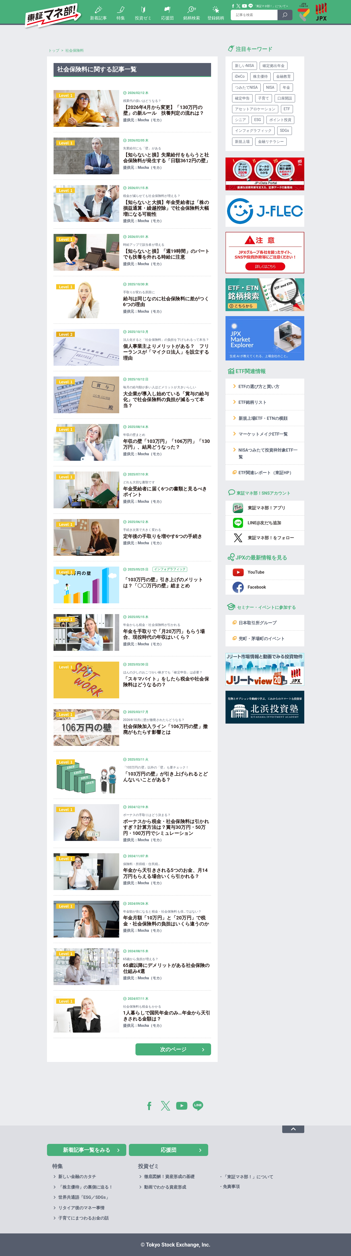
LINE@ (199, 1107)
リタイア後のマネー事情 (81, 1207)
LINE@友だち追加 (264, 522)
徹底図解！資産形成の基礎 (169, 1176)
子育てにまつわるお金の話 (83, 1218)
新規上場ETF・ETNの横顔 (263, 418)
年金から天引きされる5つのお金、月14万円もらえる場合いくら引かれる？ (165, 873)
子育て (263, 98)
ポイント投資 (280, 120)
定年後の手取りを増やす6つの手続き (162, 536)
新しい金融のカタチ (77, 1176)
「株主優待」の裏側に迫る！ (85, 1187)
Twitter (238, 6)
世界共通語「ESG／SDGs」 (84, 1197)
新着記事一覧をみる (86, 1150)
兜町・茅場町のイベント (262, 638)
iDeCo (240, 76)
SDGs (284, 130)
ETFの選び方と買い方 (259, 386)
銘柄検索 (191, 17)
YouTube (244, 6)
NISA (270, 87)
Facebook (233, 6)
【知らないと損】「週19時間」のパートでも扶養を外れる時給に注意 (166, 254)
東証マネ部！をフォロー (271, 537)
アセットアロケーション (255, 109)
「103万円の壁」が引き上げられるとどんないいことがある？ (165, 777)
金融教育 (283, 76)
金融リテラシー (271, 141)
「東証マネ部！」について (270, 6)
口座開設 (284, 98)
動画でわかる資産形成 (165, 1187)
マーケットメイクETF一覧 (263, 434)
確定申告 (242, 98)
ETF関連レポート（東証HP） (266, 472)
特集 (121, 17)
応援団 (167, 17)
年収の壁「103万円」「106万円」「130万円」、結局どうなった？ (166, 444)
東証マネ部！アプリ (267, 507)
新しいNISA (244, 66)
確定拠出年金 (274, 66)
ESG (257, 120)
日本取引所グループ (257, 622)
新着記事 (98, 17)
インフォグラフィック (253, 130)
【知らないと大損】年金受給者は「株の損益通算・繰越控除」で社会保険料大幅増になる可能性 (166, 208)
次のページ (173, 1049)
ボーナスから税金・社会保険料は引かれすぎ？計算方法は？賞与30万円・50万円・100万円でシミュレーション (166, 827)
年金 (286, 87)
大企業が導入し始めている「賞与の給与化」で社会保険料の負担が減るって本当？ (166, 399)
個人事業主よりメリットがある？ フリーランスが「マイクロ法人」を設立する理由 (166, 352)
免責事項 (231, 1186)
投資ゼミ (143, 17)
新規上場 (242, 141)
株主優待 (260, 76)
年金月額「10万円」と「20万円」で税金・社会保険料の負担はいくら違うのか (166, 921)
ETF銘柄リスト (253, 402)
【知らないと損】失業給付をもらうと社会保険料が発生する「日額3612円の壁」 (167, 158)
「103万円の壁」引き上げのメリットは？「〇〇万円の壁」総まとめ (163, 582)
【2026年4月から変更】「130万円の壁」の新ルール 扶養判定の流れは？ (163, 110)
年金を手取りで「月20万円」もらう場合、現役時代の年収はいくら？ (164, 634)
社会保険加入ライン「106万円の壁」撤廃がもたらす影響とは (165, 729)
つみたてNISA (246, 87)
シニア (240, 120)
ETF (287, 109)
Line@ (250, 6)
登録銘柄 (215, 17)
